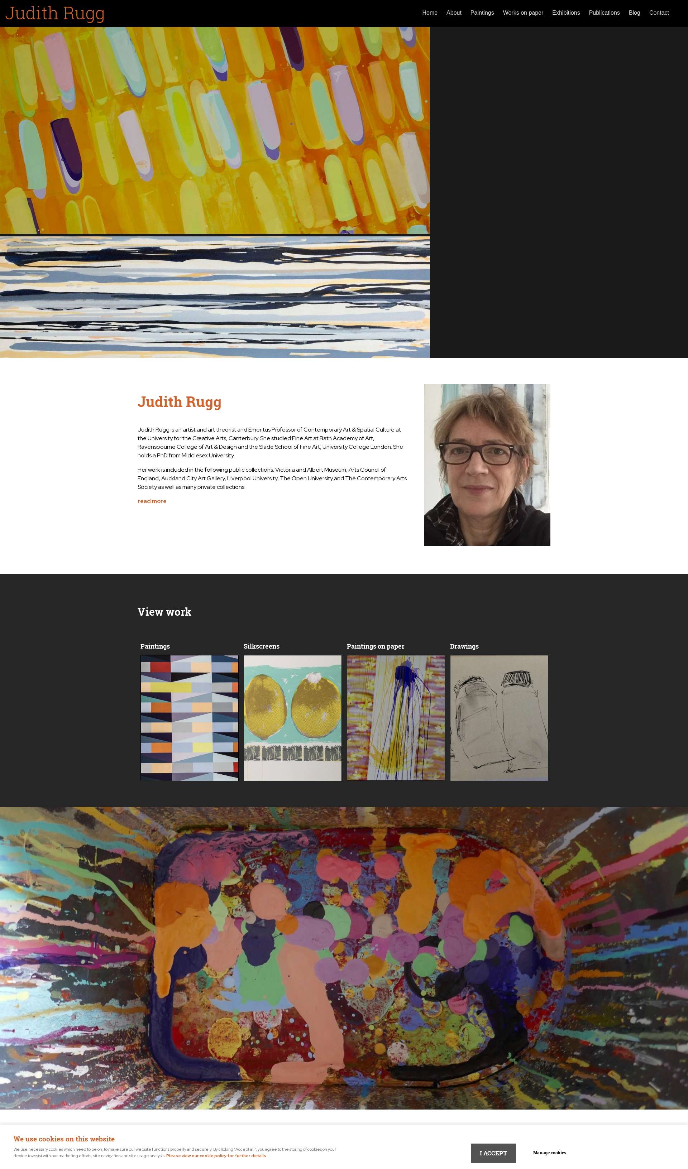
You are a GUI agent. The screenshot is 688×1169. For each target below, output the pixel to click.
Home (430, 13)
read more (152, 501)
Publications (604, 13)
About (454, 13)
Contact (659, 13)
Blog (634, 13)
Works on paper (523, 13)
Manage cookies (549, 1153)
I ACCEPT (493, 1153)
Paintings (482, 13)
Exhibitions (566, 13)
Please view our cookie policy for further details (216, 1156)
